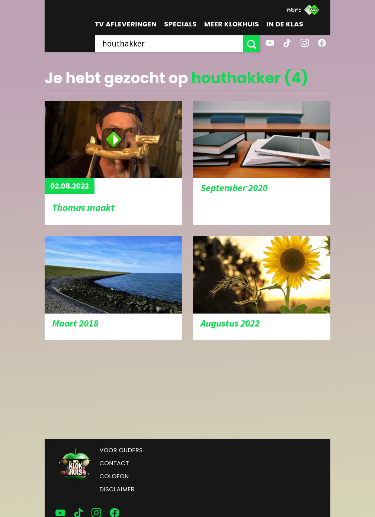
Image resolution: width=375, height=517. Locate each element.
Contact (114, 463)
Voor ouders (121, 450)
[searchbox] (169, 43)
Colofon (114, 476)
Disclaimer (117, 489)
